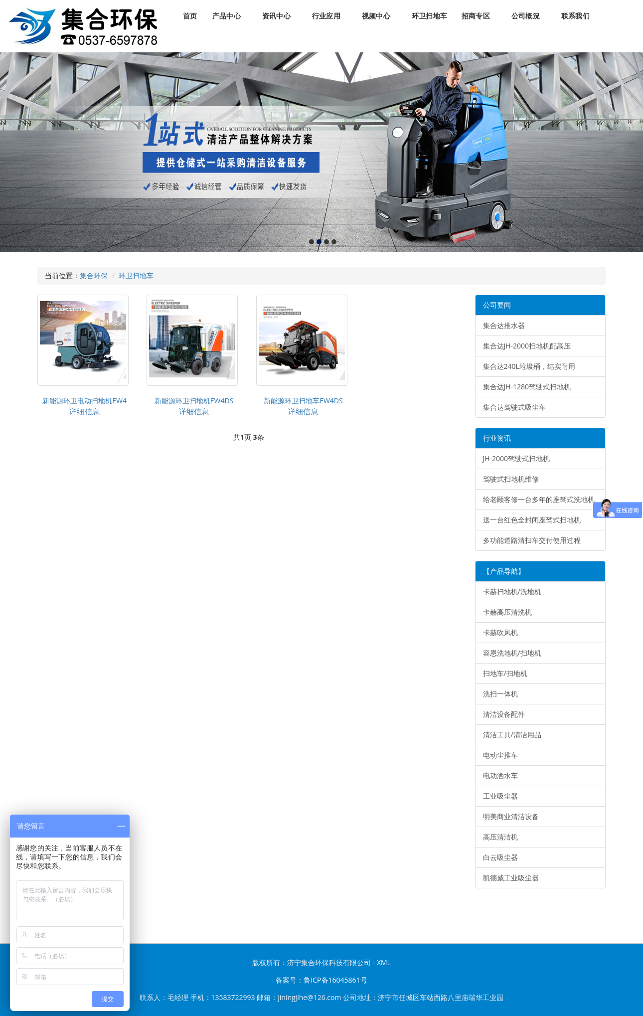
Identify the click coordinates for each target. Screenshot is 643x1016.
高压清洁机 (500, 837)
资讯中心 (276, 16)
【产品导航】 (504, 571)
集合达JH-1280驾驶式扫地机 (527, 386)
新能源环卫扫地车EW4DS (303, 400)
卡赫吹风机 (500, 632)
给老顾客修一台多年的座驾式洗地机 (539, 499)
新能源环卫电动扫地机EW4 (84, 400)
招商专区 (476, 16)
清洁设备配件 (504, 714)
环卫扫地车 (429, 16)
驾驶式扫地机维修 (511, 479)
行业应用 (326, 16)
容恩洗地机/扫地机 (512, 653)
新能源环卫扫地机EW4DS (194, 400)
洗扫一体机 (500, 693)
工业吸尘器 (500, 796)
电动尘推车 (500, 755)
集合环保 (94, 275)
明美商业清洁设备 (511, 816)
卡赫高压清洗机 (507, 612)
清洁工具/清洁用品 (512, 734)
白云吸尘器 (500, 857)
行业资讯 (497, 438)
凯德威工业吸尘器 (511, 877)
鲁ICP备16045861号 (335, 980)
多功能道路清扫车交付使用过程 (532, 540)
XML (384, 962)
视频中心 (376, 16)
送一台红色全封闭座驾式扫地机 (532, 519)
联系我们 (575, 16)
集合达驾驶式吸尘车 (514, 407)
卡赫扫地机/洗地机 (512, 591)
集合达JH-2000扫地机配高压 (527, 345)
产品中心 (226, 16)
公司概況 (525, 16)
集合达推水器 (504, 325)
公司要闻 (497, 305)
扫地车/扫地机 (505, 673)
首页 (190, 16)
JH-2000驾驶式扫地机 (516, 458)
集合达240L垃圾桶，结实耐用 (529, 366)
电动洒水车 (500, 775)
